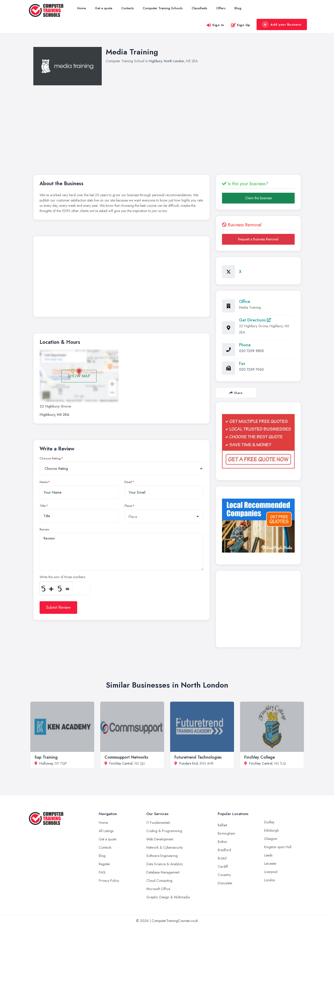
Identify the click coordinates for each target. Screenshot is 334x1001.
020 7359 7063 (251, 369)
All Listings (106, 830)
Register (104, 863)
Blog (238, 8)
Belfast (222, 825)
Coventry (224, 874)
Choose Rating (50, 458)
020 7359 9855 (251, 350)
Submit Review (58, 607)
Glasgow (270, 838)
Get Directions (255, 320)
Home (81, 8)
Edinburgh (271, 830)
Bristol (222, 858)
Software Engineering (162, 855)
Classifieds (199, 8)
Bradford (224, 849)
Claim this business (258, 198)
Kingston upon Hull (277, 846)
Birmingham (226, 833)
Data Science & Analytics (164, 863)
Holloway (46, 763)
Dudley (269, 822)
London (269, 880)
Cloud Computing (159, 880)
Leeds (268, 855)
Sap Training (46, 757)
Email (128, 482)
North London (174, 60)
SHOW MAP (79, 376)
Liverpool (270, 871)
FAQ (102, 872)
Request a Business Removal (258, 239)
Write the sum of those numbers (62, 576)
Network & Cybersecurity (164, 847)
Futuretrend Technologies (197, 757)
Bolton (222, 841)
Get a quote (103, 8)
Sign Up (240, 25)
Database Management (162, 872)
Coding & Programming (164, 830)
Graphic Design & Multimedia (168, 897)
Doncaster (225, 883)
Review (44, 529)
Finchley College (259, 757)
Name (44, 482)
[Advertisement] (181, 123)
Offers (221, 8)
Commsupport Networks (126, 757)
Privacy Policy (109, 880)
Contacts (127, 8)
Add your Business (281, 24)
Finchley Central (121, 763)
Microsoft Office (158, 888)
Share (236, 392)
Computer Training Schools (163, 8)
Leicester (270, 863)
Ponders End (188, 763)
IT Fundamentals (158, 822)
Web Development (159, 839)
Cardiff (223, 866)
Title (43, 506)
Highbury (155, 60)
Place (128, 506)
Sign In (215, 25)
